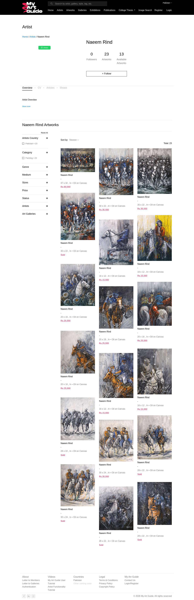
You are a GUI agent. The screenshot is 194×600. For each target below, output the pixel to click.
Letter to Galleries (30, 583)
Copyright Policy (107, 587)
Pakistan (77, 580)
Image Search (145, 10)
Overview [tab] (27, 87)
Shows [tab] (63, 87)
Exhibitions (95, 10)
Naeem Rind (67, 175)
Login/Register (131, 583)
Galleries (82, 10)
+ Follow (106, 73)
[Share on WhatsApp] (45, 48)
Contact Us (130, 580)
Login (169, 10)
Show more (26, 106)
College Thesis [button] (126, 10)
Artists (60, 10)
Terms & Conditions (108, 580)
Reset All (44, 133)
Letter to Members (31, 580)
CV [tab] (39, 87)
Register (159, 10)
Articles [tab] (50, 87)
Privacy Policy (105, 583)
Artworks (70, 10)
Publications (109, 10)
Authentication (29, 587)
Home (51, 10)
